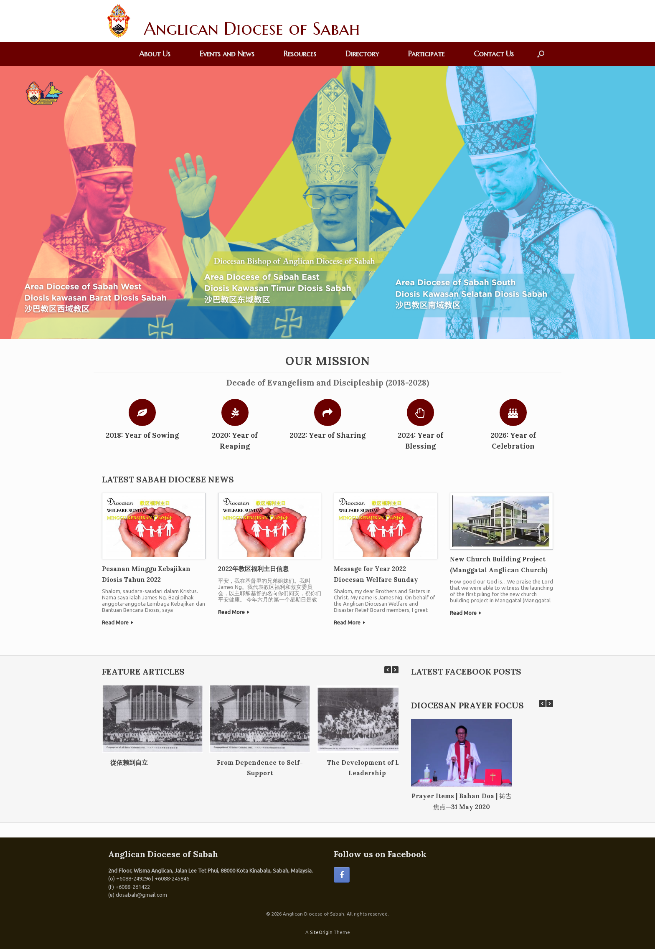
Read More (117, 622)
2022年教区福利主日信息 (253, 569)
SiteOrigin (321, 932)
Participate (426, 53)
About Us (154, 53)
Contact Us (494, 53)
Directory (362, 53)
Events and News (227, 53)
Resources (300, 53)
